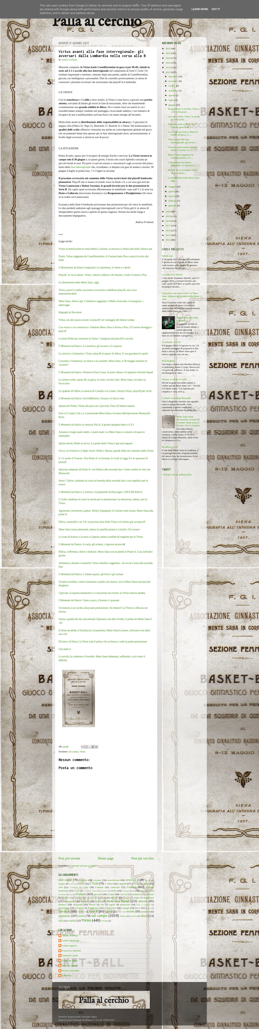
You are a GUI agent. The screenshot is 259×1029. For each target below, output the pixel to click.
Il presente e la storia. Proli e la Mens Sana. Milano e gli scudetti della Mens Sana (180, 296)
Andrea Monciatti (70, 940)
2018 (168, 221)
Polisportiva (110, 908)
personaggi (63, 908)
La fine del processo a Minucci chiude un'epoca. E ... (183, 133)
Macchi (114, 897)
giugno (172, 104)
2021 (168, 72)
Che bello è (65, 649)
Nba (102, 904)
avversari (131, 880)
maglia (137, 898)
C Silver (109, 883)
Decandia (104, 891)
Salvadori (64, 911)
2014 (168, 239)
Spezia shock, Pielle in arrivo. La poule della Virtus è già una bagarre (96, 443)
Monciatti (78, 904)
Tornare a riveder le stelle (174, 379)
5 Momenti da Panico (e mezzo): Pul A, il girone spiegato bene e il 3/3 (96, 424)
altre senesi (65, 880)
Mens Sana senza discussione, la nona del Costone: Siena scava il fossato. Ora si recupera (188, 421)
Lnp (103, 897)
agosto (172, 95)
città (60, 887)
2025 (168, 53)
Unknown (67, 975)
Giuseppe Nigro (70, 960)
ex (133, 890)
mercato (143, 901)
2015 (168, 235)
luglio (172, 100)
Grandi (111, 894)
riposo (148, 908)
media (98, 901)
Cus (84, 891)
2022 (168, 67)
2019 (168, 216)
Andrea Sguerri (69, 945)
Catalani (135, 883)
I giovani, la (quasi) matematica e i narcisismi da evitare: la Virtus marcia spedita (102, 592)
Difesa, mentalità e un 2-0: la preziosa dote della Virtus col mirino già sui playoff (102, 521)
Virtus (83, 751)
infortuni (150, 894)
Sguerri (108, 911)
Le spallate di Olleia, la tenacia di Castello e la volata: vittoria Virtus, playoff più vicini (105, 390)
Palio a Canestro (144, 905)
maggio (172, 186)
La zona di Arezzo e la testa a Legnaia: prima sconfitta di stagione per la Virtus (101, 536)
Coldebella (74, 887)
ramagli (125, 908)
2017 (168, 225)
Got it (216, 9)
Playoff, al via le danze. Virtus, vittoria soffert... (183, 171)
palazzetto (125, 904)
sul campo (73, 751)
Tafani (123, 916)
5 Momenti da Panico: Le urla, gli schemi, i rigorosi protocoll (91, 544)
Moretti (92, 904)
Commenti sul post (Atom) (82, 865)
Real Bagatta (168, 360)
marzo (172, 196)
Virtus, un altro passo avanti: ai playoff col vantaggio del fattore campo (97, 319)
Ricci (137, 908)
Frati (70, 894)
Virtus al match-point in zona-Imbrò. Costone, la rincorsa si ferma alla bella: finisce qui (106, 248)
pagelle (112, 904)
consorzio (115, 887)
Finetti (142, 891)
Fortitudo (62, 894)
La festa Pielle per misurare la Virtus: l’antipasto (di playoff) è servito (96, 338)
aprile (172, 191)
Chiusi (146, 883)
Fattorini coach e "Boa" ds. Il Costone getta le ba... (182, 125)
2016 (168, 230)
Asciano (97, 880)
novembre (174, 81)
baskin (71, 884)
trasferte (72, 920)
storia (81, 916)
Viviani (104, 921)
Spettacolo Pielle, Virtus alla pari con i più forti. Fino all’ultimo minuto (97, 405)
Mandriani (149, 897)
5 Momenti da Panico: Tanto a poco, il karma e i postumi (89, 600)
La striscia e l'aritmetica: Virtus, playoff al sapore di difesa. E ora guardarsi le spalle (103, 353)
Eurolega (125, 891)
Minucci (62, 904)
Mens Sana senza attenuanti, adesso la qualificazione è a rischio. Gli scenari (99, 529)
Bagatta (61, 883)
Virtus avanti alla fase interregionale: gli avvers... (182, 141)
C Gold (94, 883)
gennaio (173, 205)
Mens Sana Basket (118, 901)
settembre (174, 90)
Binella (80, 883)
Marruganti (69, 901)
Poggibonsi (93, 908)
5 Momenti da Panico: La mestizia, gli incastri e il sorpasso (90, 345)
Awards (148, 880)
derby (114, 890)
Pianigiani (79, 908)
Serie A (81, 911)
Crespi (76, 891)
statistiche (64, 916)
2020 (168, 211)
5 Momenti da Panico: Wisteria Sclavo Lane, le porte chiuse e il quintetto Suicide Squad (106, 372)
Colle (85, 887)
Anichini (83, 880)
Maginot (126, 898)
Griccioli (123, 894)
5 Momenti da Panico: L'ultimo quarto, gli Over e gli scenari (91, 574)
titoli (60, 920)
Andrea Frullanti (70, 935)
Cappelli (122, 883)
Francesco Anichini (71, 950)
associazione (113, 880)
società (130, 911)
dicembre (173, 76)
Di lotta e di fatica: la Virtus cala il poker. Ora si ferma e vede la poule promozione (103, 641)
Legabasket (78, 898)
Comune (99, 887)
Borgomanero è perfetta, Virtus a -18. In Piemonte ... (184, 110)
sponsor (145, 911)
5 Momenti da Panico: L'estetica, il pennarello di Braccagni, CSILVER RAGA (100, 491)
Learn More (200, 9)
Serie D (93, 911)
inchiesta (136, 894)
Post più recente (69, 858)
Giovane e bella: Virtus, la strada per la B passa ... (184, 118)
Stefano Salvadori (70, 970)
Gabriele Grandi (70, 955)
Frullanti (81, 894)
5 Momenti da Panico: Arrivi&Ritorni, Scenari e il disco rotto (91, 398)
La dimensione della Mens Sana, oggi (79, 282)
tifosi (144, 916)
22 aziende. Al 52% (171, 342)
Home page (106, 858)
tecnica (134, 916)
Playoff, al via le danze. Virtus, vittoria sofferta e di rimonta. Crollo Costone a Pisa (103, 274)
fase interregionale (81, 167)
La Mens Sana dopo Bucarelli (176, 398)
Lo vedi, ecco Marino (172, 274)
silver (120, 912)
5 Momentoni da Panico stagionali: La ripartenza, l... (183, 164)
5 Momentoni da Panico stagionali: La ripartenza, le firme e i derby (95, 267)
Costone (131, 887)
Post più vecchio (142, 858)
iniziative (66, 898)
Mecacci (85, 901)
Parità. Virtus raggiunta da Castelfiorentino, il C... (180, 156)
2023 (168, 62)
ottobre (172, 85)
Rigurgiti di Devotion (70, 312)
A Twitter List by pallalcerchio (177, 474)
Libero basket (92, 898)
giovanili (98, 894)
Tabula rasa (167, 256)
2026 (168, 48)
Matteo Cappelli (70, 965)
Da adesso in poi (170, 446)
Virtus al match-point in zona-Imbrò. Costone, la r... (182, 148)
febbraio (173, 200)
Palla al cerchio (97, 22)
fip (149, 891)
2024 (168, 58)
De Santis (93, 891)
